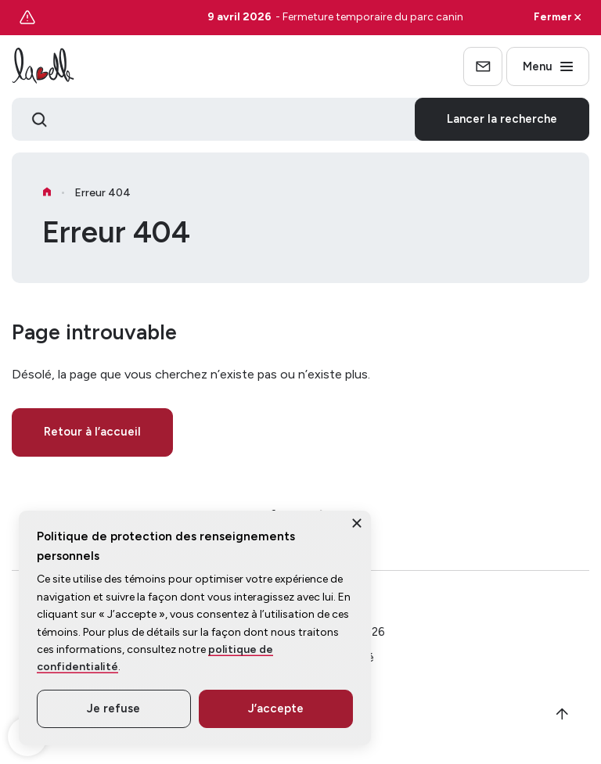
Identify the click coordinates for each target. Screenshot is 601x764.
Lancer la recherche (502, 119)
